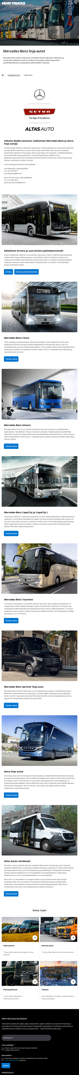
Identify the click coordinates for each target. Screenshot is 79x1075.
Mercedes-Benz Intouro (17, 425)
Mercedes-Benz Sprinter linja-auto (23, 686)
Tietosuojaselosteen (11, 1060)
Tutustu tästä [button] (11, 359)
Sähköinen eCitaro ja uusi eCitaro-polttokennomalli (33, 250)
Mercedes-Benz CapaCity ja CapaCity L (26, 512)
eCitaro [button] (8, 272)
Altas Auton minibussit (17, 861)
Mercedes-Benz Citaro (16, 337)
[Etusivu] (5, 75)
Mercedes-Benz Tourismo (18, 599)
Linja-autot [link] (28, 75)
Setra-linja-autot (13, 771)
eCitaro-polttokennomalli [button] (26, 272)
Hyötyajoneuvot (14, 75)
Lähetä (6, 1065)
